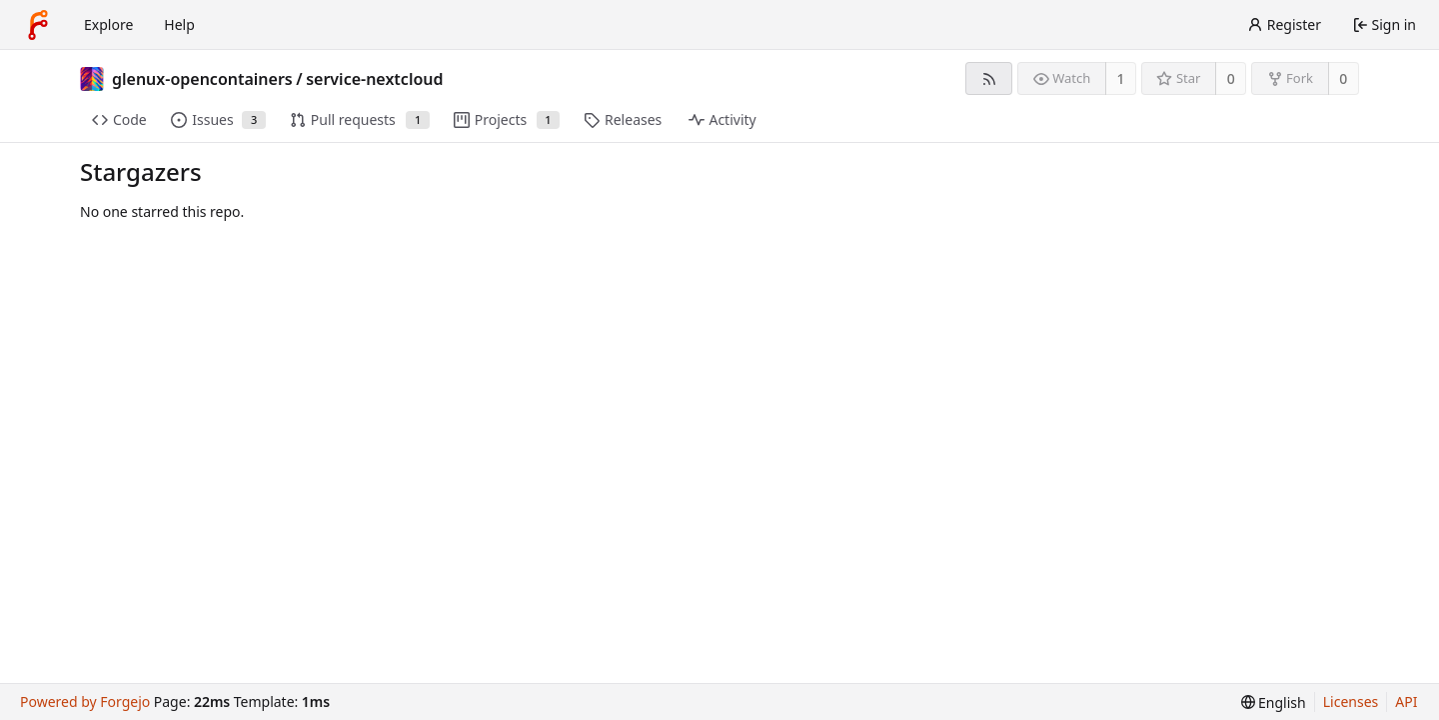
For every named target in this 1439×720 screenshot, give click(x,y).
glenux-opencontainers (202, 79)
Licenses (1351, 701)
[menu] (1273, 702)
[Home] (38, 25)
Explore (108, 24)
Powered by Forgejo (85, 701)
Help (179, 24)
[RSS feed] (988, 78)
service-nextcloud (374, 79)
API (1406, 701)
